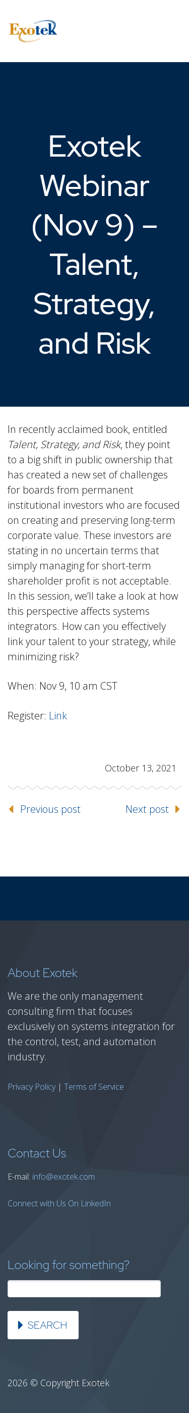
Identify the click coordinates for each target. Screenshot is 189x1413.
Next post (147, 809)
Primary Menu (168, 31)
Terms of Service (94, 1086)
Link (58, 715)
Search (47, 1325)
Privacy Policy (31, 1086)
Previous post (50, 809)
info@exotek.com (63, 1176)
